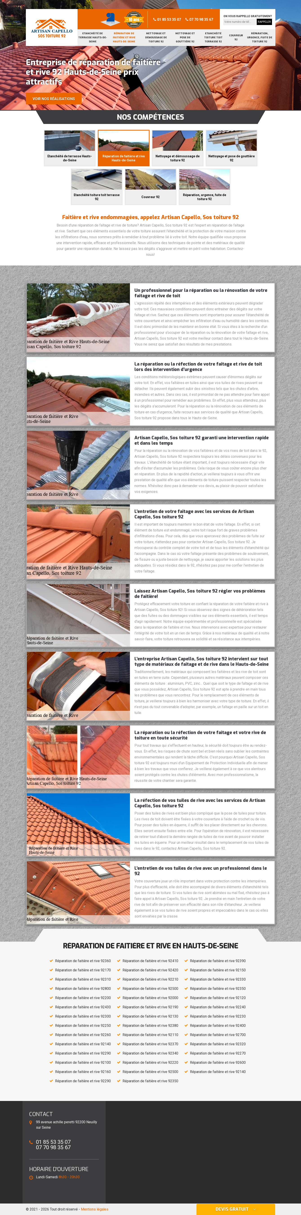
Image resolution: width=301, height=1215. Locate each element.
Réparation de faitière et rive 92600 (218, 1062)
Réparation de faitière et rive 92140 (83, 1044)
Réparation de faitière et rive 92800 (83, 988)
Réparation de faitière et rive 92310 (83, 979)
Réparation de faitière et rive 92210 (150, 979)
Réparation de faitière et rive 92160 (83, 1072)
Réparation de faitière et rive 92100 (83, 1062)
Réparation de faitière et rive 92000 (150, 998)
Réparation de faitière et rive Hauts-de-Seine (124, 37)
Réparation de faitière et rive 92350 (218, 988)
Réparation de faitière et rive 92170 (83, 970)
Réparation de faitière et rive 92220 (150, 1062)
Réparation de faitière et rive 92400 (218, 1025)
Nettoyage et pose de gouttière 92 (185, 37)
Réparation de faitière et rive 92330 (218, 979)
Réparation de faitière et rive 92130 (150, 1016)
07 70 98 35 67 (199, 19)
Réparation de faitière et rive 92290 (83, 1053)
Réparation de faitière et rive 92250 (83, 1025)
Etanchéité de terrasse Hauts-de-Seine (92, 37)
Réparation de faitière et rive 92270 (218, 1053)
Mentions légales (94, 1209)
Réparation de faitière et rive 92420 (150, 970)
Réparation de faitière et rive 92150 (218, 970)
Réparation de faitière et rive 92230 (218, 1016)
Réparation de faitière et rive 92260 (83, 1035)
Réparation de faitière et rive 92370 (150, 1044)
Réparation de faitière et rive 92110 (150, 1035)
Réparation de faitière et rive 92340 (150, 1053)
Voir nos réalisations (54, 99)
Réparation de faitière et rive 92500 (150, 988)
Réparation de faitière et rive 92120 (218, 998)
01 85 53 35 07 (167, 19)
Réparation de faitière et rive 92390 (218, 961)
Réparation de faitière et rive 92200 (83, 998)
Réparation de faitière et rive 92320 (218, 1044)
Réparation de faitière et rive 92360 (83, 961)
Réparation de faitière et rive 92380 (150, 1025)
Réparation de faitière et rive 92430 (83, 1007)
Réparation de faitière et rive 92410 (150, 961)
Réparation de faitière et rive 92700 (218, 1035)
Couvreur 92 (236, 37)
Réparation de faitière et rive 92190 (150, 1007)
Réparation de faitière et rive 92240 (218, 1007)
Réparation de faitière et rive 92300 (83, 1016)
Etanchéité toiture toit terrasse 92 (213, 37)
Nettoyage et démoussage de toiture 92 (156, 37)
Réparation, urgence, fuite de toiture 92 (259, 37)
